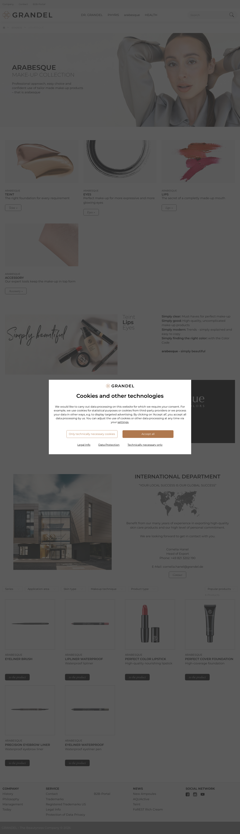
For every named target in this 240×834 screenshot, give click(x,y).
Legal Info (83, 444)
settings (123, 422)
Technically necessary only (145, 444)
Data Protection (109, 444)
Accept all (148, 434)
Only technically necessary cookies (92, 434)
